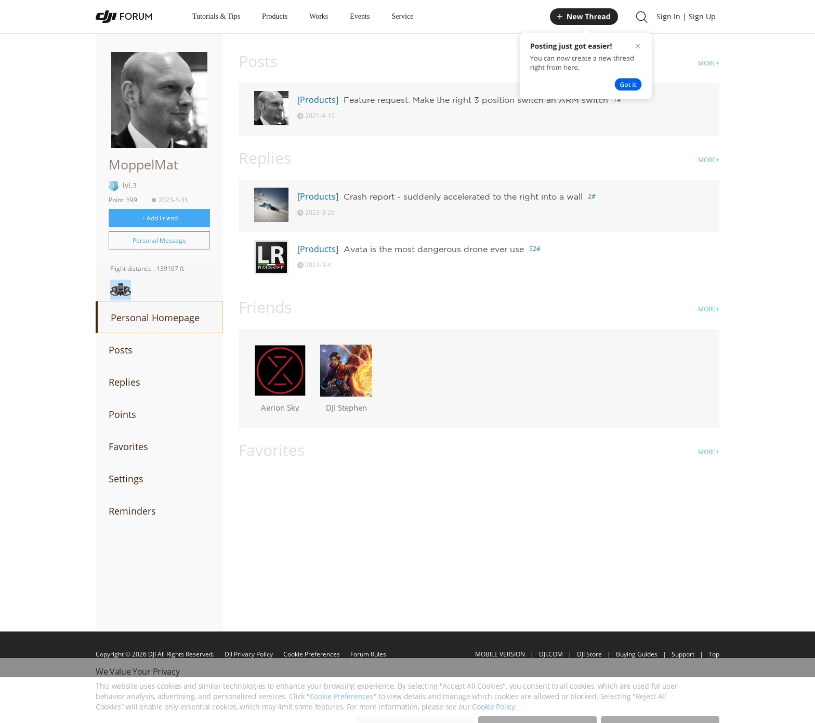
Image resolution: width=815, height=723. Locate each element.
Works (318, 16)
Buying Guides (637, 654)
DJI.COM (551, 654)
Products (274, 16)
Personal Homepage (155, 317)
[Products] (317, 100)
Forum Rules (368, 654)
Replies (124, 382)
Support (683, 654)
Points (122, 414)
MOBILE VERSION (500, 654)
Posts (121, 350)
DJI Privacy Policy (249, 654)
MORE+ (708, 63)
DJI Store (589, 654)
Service (402, 16)
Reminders (132, 511)
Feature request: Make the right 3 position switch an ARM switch (476, 99)
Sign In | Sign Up (686, 16)
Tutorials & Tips (216, 16)
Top (713, 654)
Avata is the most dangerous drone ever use (434, 249)
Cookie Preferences (311, 654)
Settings (126, 478)
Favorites (128, 446)
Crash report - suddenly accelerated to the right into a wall (463, 196)
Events (360, 16)
